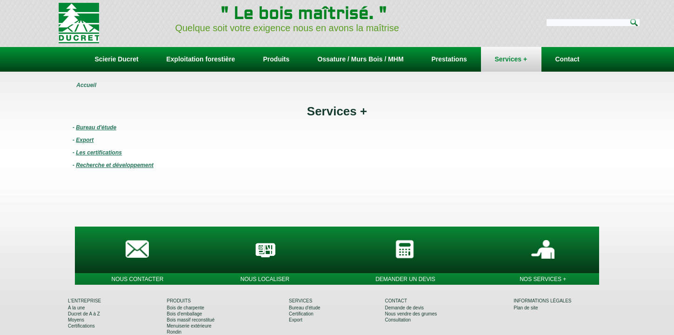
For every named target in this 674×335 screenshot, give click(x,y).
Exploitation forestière (201, 59)
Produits (276, 59)
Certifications (81, 325)
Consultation (398, 319)
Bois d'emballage (184, 313)
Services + (511, 59)
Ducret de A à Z (84, 313)
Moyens (76, 319)
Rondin (174, 332)
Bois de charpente (185, 307)
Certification (301, 313)
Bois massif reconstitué (190, 319)
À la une (76, 307)
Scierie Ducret (117, 59)
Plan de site (526, 307)
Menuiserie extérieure (189, 325)
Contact (567, 59)
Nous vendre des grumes (411, 313)
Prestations (449, 59)
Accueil (86, 85)
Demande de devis (404, 307)
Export (295, 319)
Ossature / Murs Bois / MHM (361, 59)
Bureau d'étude (304, 307)
